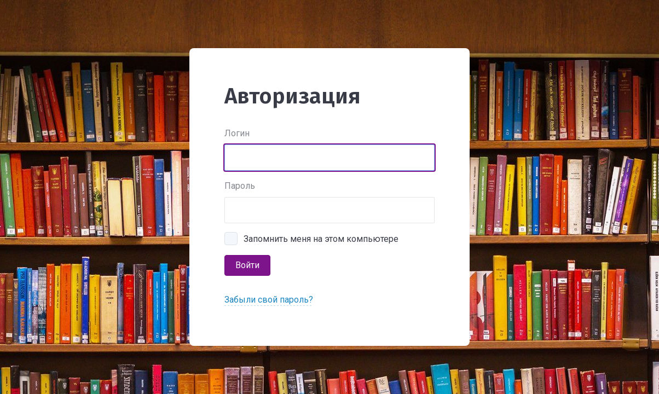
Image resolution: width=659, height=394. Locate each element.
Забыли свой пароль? (268, 299)
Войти (247, 265)
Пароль (239, 186)
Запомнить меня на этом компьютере (321, 239)
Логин (237, 133)
